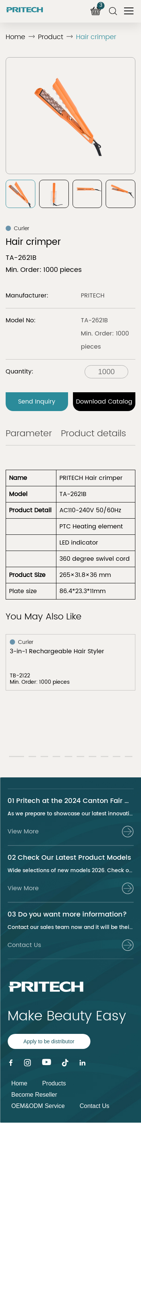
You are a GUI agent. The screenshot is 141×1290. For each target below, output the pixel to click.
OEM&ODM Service (38, 1106)
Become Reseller (34, 1094)
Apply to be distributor (48, 1041)
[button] (16, 756)
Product (50, 37)
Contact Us (94, 1106)
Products (54, 1083)
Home (15, 37)
